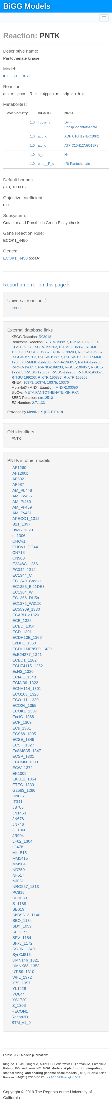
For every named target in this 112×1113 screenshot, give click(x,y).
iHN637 (18, 796)
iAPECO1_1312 (25, 518)
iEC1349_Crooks (26, 581)
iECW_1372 (22, 767)
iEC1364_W (22, 592)
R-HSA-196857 (50, 357)
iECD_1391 (21, 632)
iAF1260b (19, 473)
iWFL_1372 (21, 977)
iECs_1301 (21, 728)
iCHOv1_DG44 (24, 547)
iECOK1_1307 (15, 76)
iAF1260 (18, 467)
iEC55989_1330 (25, 609)
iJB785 (17, 807)
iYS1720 (19, 1000)
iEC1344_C (21, 575)
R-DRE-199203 (64, 352)
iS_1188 (18, 903)
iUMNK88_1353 (25, 966)
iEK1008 (19, 773)
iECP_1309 (21, 722)
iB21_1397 (21, 524)
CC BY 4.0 (53, 412)
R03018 (45, 337)
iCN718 (18, 552)
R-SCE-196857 (77, 367)
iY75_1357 (21, 983)
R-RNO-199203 (50, 367)
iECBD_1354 (22, 626)
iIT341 (17, 801)
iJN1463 (18, 813)
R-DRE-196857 (37, 352)
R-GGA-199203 (23, 357)
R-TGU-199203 (23, 377)
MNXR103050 (67, 387)
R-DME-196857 (71, 347)
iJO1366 (18, 830)
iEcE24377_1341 (26, 654)
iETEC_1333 (22, 785)
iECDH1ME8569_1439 (31, 649)
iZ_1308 (18, 1005)
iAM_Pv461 (21, 513)
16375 (52, 382)
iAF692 (17, 479)
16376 (64, 382)
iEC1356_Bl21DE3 (28, 586)
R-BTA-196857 (56, 342)
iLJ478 (17, 847)
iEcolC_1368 (22, 717)
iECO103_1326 (25, 694)
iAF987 (17, 484)
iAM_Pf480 (21, 501)
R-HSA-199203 (76, 357)
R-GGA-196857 (90, 352)
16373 (28, 382)
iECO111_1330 (25, 700)
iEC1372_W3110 (26, 603)
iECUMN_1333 (24, 762)
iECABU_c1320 (25, 615)
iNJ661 (17, 881)
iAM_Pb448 (21, 490)
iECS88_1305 (23, 734)
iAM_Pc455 (21, 496)
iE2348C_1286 (24, 564)
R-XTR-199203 (75, 377)
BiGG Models (26, 6)
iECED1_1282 (24, 660)
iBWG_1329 (22, 530)
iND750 (18, 869)
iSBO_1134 (21, 920)
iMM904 (18, 864)
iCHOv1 (18, 541)
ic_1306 (18, 535)
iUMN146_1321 (25, 960)
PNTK (16, 308)
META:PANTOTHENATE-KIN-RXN (52, 393)
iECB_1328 (21, 620)
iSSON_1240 (23, 949)
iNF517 (17, 875)
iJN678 (17, 819)
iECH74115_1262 (27, 666)
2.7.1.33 (38, 403)
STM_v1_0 (21, 1022)
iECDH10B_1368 (26, 637)
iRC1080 (19, 898)
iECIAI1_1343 (23, 677)
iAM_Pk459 (21, 507)
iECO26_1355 (23, 705)
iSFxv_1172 (21, 943)
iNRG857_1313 (25, 886)
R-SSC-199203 (63, 372)
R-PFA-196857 (64, 362)
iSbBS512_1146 (25, 915)
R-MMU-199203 (38, 362)
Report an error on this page (35, 284)
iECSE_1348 (22, 739)
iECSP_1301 (22, 756)
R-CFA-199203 (45, 347)
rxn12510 (45, 398)
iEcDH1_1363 (23, 643)
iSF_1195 (19, 932)
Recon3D (19, 1017)
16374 (40, 382)
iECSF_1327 (22, 745)
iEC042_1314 (23, 569)
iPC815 (17, 892)
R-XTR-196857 (50, 377)
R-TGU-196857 (90, 372)
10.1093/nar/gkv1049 (65, 1077)
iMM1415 (19, 858)
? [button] (68, 283)
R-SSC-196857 (37, 372)
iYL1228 (18, 988)
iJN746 (17, 824)
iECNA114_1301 (26, 688)
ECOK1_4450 (15, 258)
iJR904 (17, 835)
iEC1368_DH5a (25, 598)
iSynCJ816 (21, 954)
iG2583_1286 (23, 790)
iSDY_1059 (21, 926)
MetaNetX (35, 412)
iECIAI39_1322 (24, 683)
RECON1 (19, 1011)
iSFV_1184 (21, 937)
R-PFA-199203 (89, 362)
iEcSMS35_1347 (26, 751)
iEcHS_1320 (22, 671)
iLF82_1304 (21, 841)
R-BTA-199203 (81, 342)
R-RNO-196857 (23, 367)
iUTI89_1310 (22, 971)
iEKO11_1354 (23, 779)
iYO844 (18, 994)
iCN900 (18, 558)
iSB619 (17, 909)
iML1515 (19, 853)
